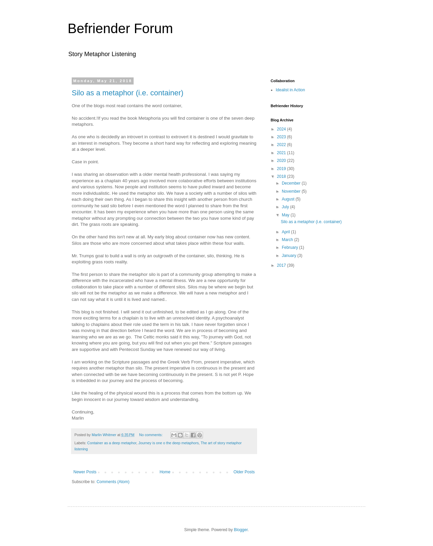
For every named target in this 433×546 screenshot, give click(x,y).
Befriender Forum (120, 28)
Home (165, 472)
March (288, 239)
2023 (282, 137)
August (289, 199)
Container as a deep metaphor (111, 443)
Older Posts (244, 472)
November (292, 191)
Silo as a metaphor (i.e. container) (127, 93)
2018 (282, 176)
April (286, 232)
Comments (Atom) (112, 481)
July (286, 207)
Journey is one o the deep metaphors (168, 443)
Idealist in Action (290, 90)
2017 (282, 265)
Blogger (241, 529)
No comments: (151, 435)
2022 (282, 144)
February (290, 247)
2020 (282, 160)
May (286, 215)
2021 (282, 152)
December (292, 183)
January (289, 255)
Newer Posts (84, 472)
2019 (282, 168)
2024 (282, 129)
